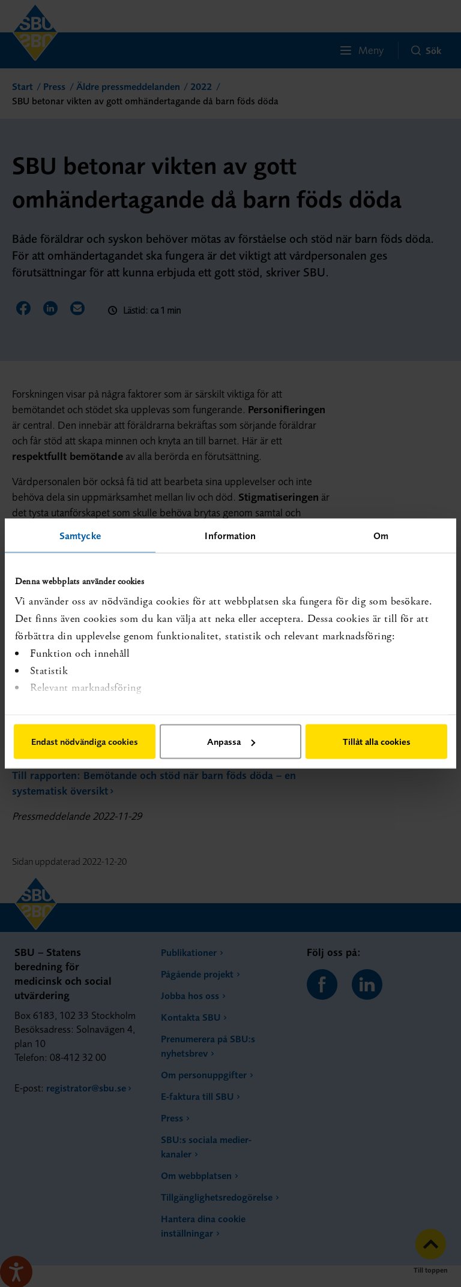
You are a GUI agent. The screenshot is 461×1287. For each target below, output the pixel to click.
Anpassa (231, 741)
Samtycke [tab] (80, 535)
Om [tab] (380, 535)
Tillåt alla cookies (377, 741)
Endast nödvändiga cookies (84, 741)
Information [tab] (230, 535)
